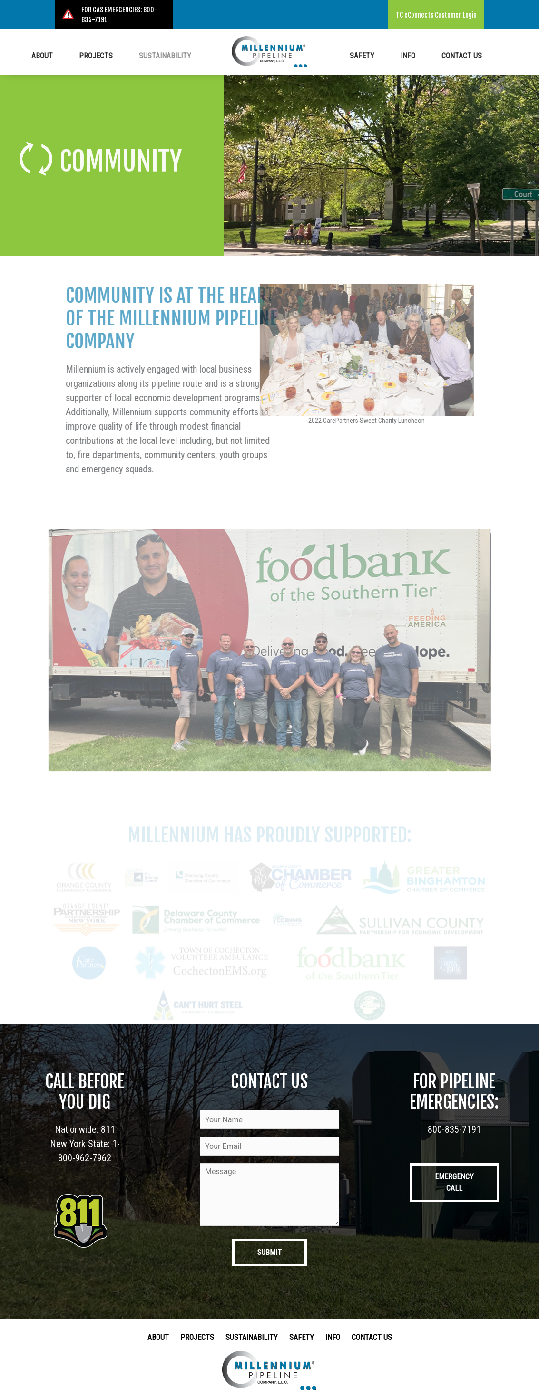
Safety (378, 54)
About (59, 54)
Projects (102, 54)
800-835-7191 (454, 1129)
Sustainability (160, 54)
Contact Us (456, 54)
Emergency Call (454, 1182)
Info (413, 54)
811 (108, 1129)
